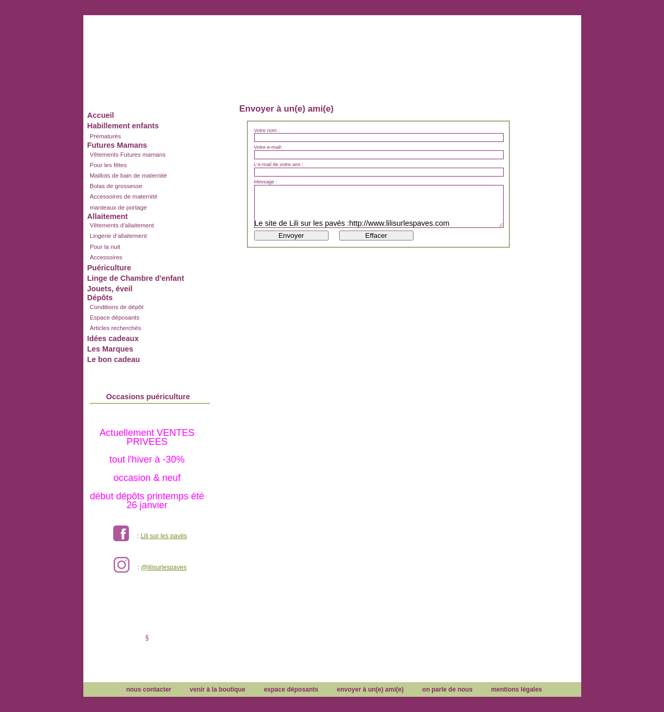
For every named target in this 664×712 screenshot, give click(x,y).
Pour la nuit (105, 247)
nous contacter (148, 689)
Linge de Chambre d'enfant (135, 278)
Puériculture (109, 268)
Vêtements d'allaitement (122, 225)
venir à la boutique (217, 689)
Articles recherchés (115, 328)
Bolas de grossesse (116, 186)
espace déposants (291, 689)
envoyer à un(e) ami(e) (370, 689)
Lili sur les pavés (163, 536)
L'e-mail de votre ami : (278, 164)
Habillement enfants (123, 126)
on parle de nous (447, 689)
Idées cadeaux (112, 338)
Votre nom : (267, 130)
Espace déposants (114, 317)
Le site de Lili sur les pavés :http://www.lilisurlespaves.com (379, 206)
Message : (265, 181)
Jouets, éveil (109, 288)
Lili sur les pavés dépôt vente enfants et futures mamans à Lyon (332, 48)
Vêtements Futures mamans (128, 154)
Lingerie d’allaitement (118, 236)
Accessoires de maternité (123, 196)
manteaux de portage (118, 207)
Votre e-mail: (268, 147)
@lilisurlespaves (164, 567)
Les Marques (110, 349)
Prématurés (105, 136)
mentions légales (516, 689)
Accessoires (106, 257)
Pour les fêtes (108, 165)
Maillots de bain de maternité (128, 175)
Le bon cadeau (113, 359)
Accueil (100, 115)
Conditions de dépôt (116, 307)
